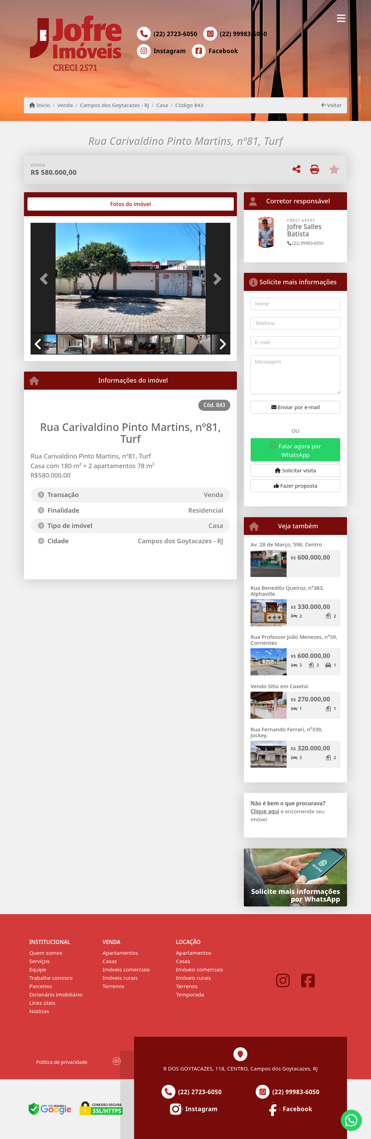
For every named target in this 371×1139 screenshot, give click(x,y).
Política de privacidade (61, 1062)
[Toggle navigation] (341, 18)
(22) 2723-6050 (175, 34)
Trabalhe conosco (51, 977)
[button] (45, 279)
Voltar (331, 104)
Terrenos (113, 986)
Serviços (39, 961)
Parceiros (40, 986)
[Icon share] (161, 51)
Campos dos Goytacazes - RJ (114, 104)
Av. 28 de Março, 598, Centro (286, 544)
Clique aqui (264, 811)
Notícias (39, 1011)
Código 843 (189, 104)
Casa (162, 104)
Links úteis (42, 1002)
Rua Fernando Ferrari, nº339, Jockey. (286, 732)
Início (39, 104)
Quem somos (45, 952)
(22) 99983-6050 (243, 34)
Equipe (37, 969)
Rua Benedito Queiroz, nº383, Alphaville (287, 590)
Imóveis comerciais (126, 969)
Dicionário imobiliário (55, 994)
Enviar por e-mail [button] (295, 407)
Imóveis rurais (120, 977)
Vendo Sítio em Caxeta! (279, 686)
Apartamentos (120, 952)
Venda (65, 104)
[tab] (53, 204)
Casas (109, 961)
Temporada (190, 994)
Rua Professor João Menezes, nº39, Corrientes (293, 639)
